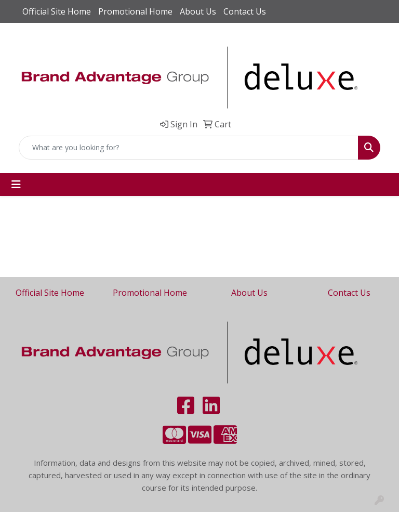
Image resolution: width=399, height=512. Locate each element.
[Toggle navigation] (16, 184)
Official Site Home (56, 11)
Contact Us (244, 11)
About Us (198, 11)
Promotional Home (135, 11)
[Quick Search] (188, 148)
